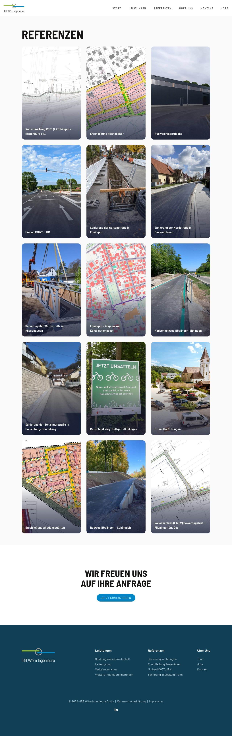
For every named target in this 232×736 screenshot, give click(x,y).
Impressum (156, 701)
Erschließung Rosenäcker (164, 664)
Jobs (224, 8)
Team (200, 659)
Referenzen (162, 8)
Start (116, 8)
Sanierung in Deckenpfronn (165, 674)
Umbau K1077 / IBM (159, 669)
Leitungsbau (103, 664)
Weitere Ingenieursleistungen (114, 674)
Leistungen (137, 8)
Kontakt (207, 8)
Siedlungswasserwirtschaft (112, 659)
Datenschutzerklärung (131, 701)
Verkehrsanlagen (106, 669)
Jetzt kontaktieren (116, 597)
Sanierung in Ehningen (162, 659)
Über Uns (186, 8)
